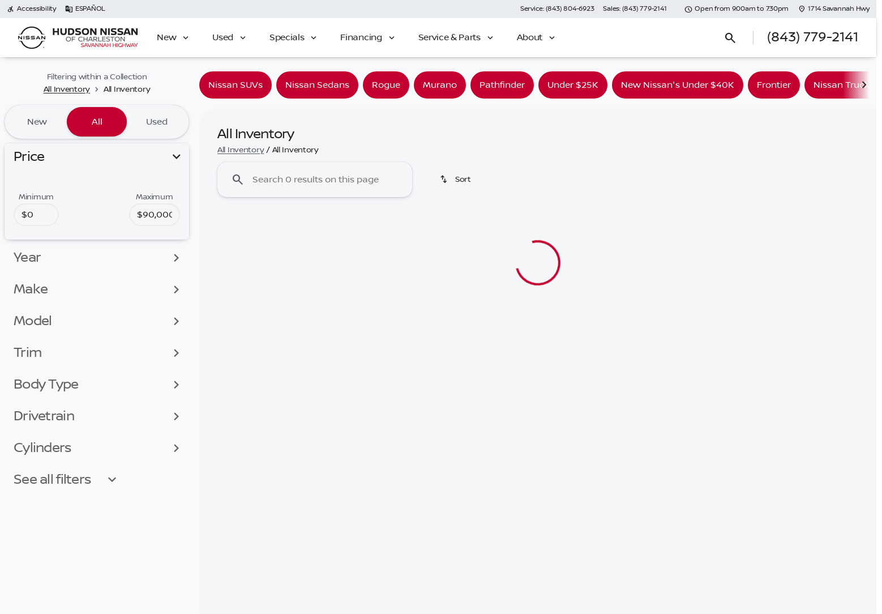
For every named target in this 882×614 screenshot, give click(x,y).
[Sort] (456, 179)
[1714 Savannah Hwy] (833, 9)
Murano (440, 85)
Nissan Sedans (317, 85)
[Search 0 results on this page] (314, 179)
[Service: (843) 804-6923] (557, 9)
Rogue (386, 85)
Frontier (774, 85)
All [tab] (97, 122)
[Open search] (730, 38)
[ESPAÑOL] (85, 9)
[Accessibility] (31, 9)
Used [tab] (157, 122)
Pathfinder (502, 85)
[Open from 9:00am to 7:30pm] (736, 9)
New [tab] (37, 122)
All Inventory (240, 150)
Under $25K (572, 85)
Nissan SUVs (235, 85)
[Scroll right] (863, 85)
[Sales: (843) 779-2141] (635, 9)
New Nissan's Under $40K (677, 85)
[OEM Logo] (31, 38)
